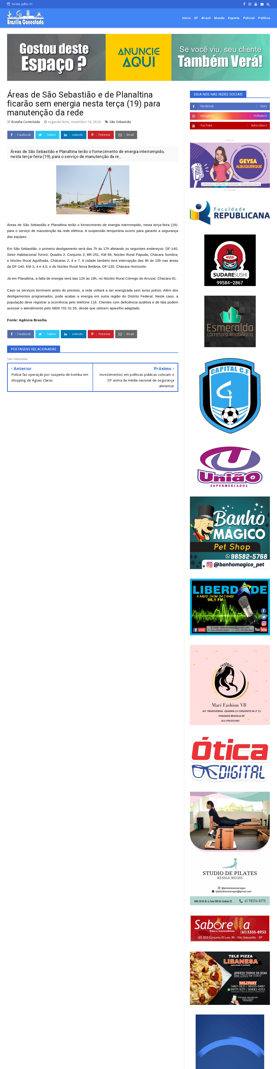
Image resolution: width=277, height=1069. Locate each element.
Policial (249, 18)
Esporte (233, 18)
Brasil (206, 18)
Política (264, 18)
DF (196, 18)
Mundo (219, 18)
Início (186, 18)
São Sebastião (120, 122)
